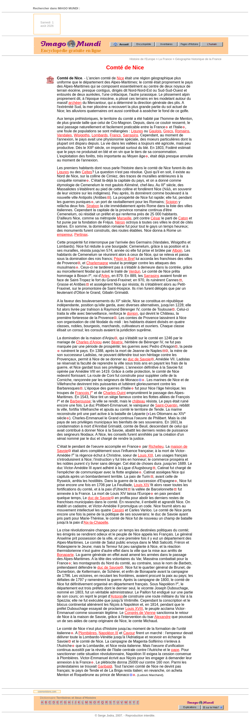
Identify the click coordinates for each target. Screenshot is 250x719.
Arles (105, 276)
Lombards (100, 135)
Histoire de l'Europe (142, 59)
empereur (64, 234)
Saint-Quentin (166, 405)
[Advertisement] (145, 24)
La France (165, 59)
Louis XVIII (134, 609)
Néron (120, 222)
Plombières (87, 633)
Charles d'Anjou (89, 342)
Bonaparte (65, 555)
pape (175, 650)
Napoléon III (108, 633)
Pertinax (81, 234)
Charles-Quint (114, 393)
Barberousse (80, 401)
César (155, 218)
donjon (132, 313)
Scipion (171, 202)
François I (83, 393)
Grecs (168, 131)
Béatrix (117, 342)
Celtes (87, 172)
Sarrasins (130, 135)
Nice (120, 78)
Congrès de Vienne (140, 613)
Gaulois (155, 131)
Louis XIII (145, 455)
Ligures (137, 131)
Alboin (177, 250)
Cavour (129, 633)
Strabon (92, 206)
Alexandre (162, 617)
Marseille (124, 218)
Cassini (118, 510)
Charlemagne (97, 263)
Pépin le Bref (124, 259)
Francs (115, 135)
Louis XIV (141, 485)
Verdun (134, 271)
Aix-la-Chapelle (95, 522)
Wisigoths (81, 135)
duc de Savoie (139, 359)
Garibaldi (105, 666)
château (138, 401)
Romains (182, 131)
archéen (75, 103)
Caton (183, 218)
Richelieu (156, 446)
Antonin (117, 596)
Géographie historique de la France (198, 59)
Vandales (64, 135)
